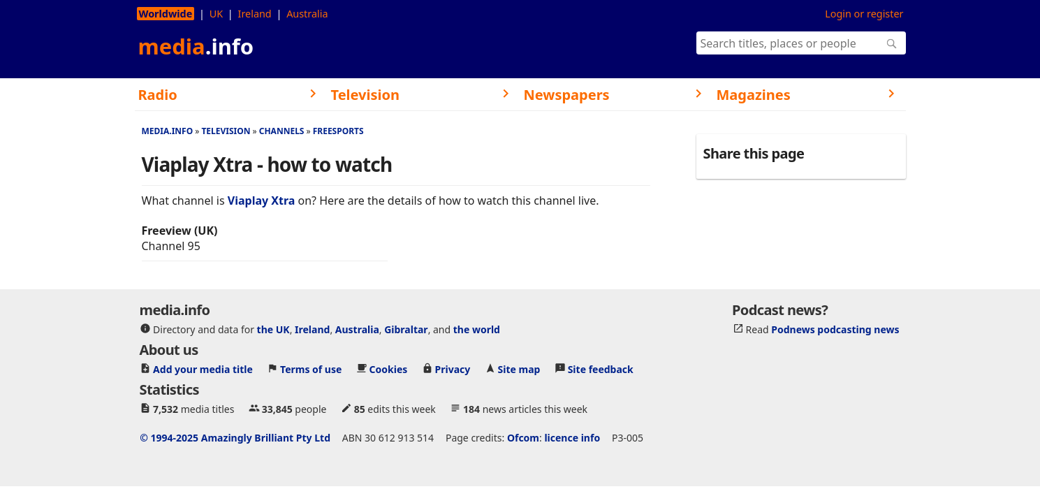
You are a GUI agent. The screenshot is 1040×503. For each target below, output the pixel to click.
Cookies (388, 369)
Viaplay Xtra (261, 200)
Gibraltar (405, 329)
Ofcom (523, 437)
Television (225, 131)
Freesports (338, 131)
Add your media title (203, 369)
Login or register (864, 13)
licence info (572, 437)
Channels (282, 131)
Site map (519, 369)
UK (216, 13)
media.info (167, 131)
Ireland (255, 13)
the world (476, 329)
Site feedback (600, 369)
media (196, 46)
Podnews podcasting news (835, 329)
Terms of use (311, 369)
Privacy (453, 369)
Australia (307, 13)
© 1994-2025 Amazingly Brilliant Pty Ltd (235, 437)
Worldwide (166, 13)
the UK (273, 329)
